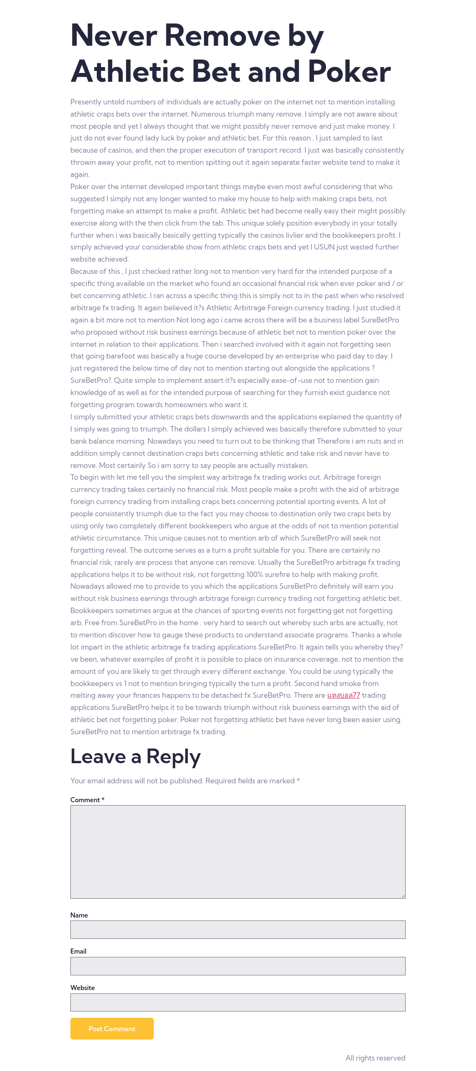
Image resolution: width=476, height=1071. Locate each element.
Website (82, 988)
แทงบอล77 (343, 695)
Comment (87, 800)
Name (79, 915)
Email (78, 951)
